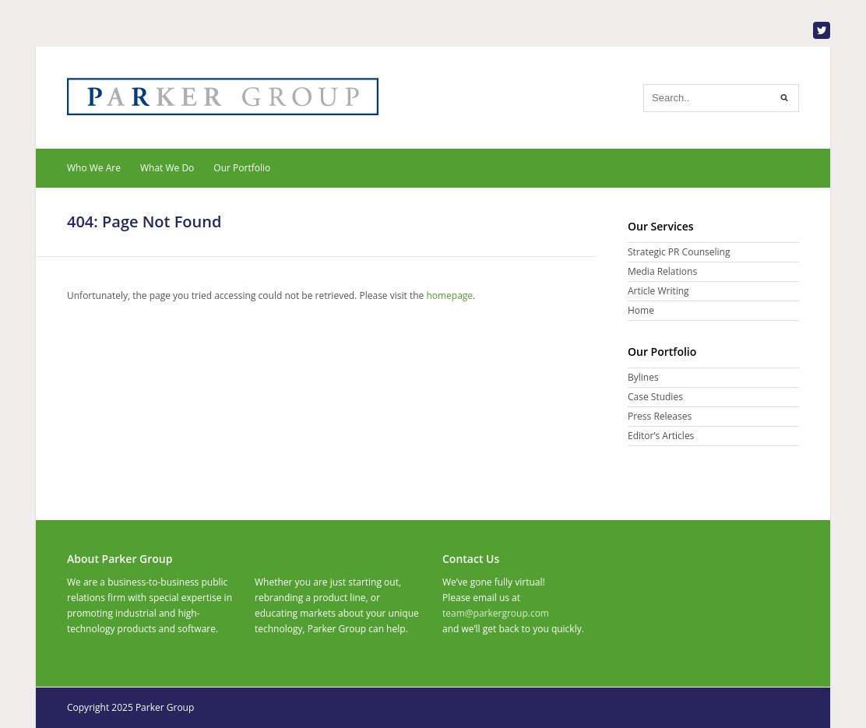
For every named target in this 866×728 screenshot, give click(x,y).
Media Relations (662, 271)
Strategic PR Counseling (679, 251)
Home (641, 310)
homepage (449, 295)
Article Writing (658, 290)
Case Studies (655, 396)
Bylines (643, 377)
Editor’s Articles (661, 435)
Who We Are (94, 167)
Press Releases (660, 416)
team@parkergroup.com (495, 613)
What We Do (167, 167)
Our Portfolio (241, 167)
